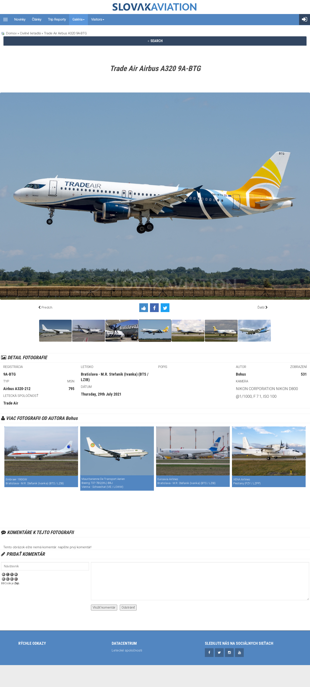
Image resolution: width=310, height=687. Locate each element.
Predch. (47, 307)
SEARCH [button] (154, 41)
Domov (11, 33)
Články (36, 19)
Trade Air (10, 403)
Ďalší (261, 307)
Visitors (97, 19)
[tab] (155, 41)
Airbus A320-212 (16, 388)
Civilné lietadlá (30, 33)
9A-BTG (9, 374)
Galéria (78, 19)
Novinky (19, 19)
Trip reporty (57, 19)
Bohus (241, 374)
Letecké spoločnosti (127, 650)
